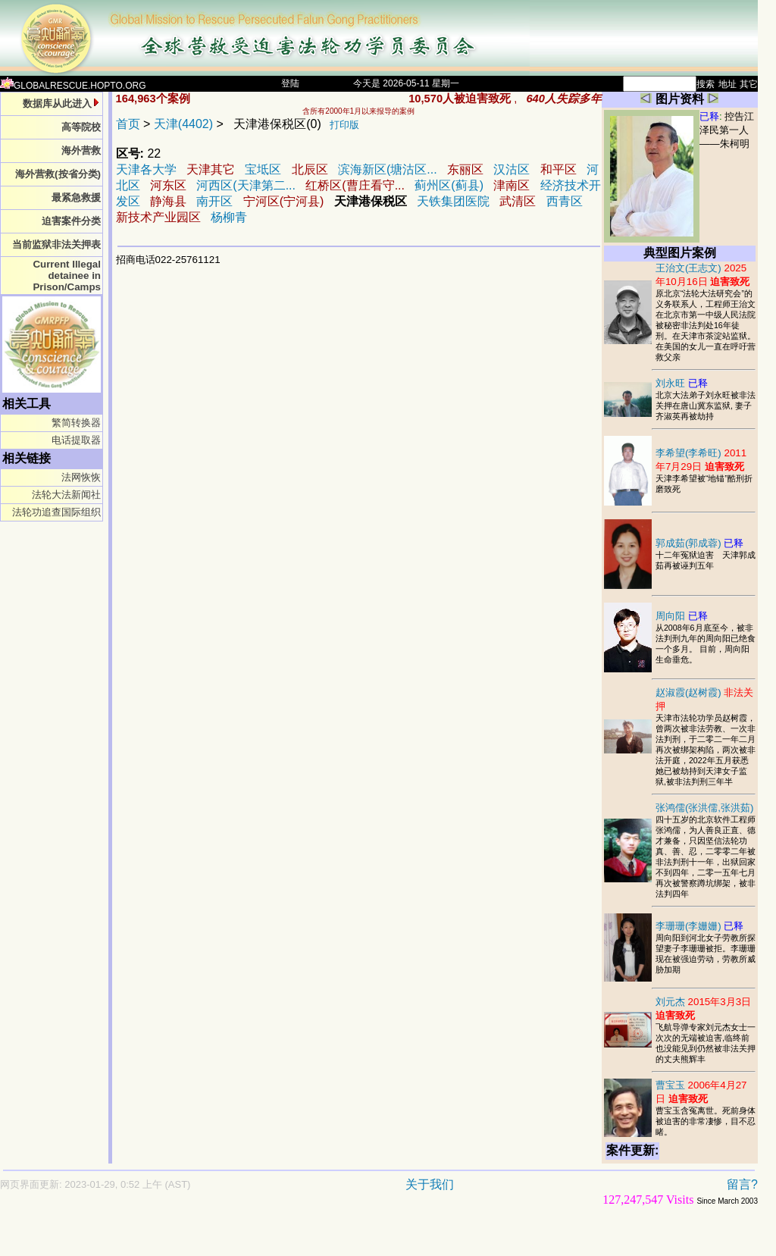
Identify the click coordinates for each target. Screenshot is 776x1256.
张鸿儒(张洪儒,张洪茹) (705, 807)
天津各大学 (146, 169)
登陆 (290, 83)
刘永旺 (682, 383)
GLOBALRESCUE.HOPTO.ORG (73, 85)
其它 (749, 84)
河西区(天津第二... (246, 185)
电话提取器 (76, 440)
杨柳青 (229, 217)
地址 (727, 84)
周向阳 (682, 616)
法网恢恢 (81, 477)
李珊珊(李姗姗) (700, 926)
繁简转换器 (76, 422)
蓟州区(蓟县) (449, 185)
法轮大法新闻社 (66, 494)
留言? (742, 1184)
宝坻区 (264, 169)
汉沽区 (511, 169)
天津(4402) (183, 123)
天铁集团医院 (453, 201)
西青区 (564, 201)
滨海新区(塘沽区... (387, 169)
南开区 (214, 201)
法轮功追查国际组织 (56, 512)
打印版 (344, 124)
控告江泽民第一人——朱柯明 (726, 130)
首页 (128, 123)
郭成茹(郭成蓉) (700, 543)
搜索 (705, 84)
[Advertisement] (326, 1238)
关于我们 (429, 1184)
